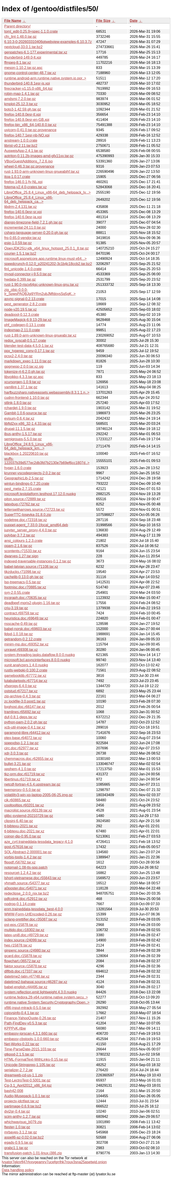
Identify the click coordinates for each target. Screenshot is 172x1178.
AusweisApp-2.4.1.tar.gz (23, 151)
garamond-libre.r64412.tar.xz (27, 733)
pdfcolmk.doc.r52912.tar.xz (25, 899)
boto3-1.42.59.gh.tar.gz (22, 109)
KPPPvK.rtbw (15, 1028)
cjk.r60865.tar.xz (17, 800)
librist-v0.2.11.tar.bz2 (20, 146)
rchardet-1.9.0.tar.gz (20, 408)
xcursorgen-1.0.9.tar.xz (22, 382)
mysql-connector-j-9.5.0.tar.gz (28, 274)
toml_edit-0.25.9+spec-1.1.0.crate (31, 31)
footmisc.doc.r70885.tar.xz (25, 587)
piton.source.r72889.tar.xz (24, 499)
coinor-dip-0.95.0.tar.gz (22, 836)
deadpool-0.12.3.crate (21, 314)
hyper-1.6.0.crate (17, 468)
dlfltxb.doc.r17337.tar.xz (23, 971)
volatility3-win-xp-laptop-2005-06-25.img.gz (38, 795)
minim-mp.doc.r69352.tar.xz (26, 644)
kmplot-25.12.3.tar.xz (21, 104)
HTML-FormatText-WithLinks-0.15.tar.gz (36, 1059)
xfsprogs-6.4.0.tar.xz (20, 686)
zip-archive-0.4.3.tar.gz (22, 696)
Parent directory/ (17, 26)
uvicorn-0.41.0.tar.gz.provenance (30, 130)
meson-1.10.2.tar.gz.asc (23, 68)
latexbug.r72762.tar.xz (21, 504)
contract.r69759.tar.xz (21, 613)
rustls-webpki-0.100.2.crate (25, 670)
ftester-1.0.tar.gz (17, 1127)
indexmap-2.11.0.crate (22, 330)
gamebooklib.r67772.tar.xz (25, 676)
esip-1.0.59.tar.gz (18, 243)
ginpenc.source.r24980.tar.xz (27, 950)
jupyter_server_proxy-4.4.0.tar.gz (30, 530)
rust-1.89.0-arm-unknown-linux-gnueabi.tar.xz (40, 335)
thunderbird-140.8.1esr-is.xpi (27, 83)
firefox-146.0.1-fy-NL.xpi (23, 182)
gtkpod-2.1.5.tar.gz (19, 1054)
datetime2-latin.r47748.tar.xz (26, 976)
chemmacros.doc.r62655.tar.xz (28, 759)
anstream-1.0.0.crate (20, 140)
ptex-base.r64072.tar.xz (23, 738)
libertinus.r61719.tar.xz (22, 779)
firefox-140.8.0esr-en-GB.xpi (26, 120)
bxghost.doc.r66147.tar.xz (24, 707)
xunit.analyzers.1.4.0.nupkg (26, 665)
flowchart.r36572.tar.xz (22, 961)
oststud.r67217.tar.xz (21, 691)
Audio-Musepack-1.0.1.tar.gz (27, 1096)
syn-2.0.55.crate (17, 592)
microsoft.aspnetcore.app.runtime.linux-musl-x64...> (45, 259)
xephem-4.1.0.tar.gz (20, 769)
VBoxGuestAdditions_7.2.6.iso (28, 161)
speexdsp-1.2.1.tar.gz (21, 743)
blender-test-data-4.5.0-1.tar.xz (28, 346)
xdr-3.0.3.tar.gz (16, 753)
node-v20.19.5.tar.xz (20, 309)
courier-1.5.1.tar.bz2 (20, 253)
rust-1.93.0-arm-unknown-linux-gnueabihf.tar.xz (41, 171)
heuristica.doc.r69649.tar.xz (26, 618)
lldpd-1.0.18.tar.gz (18, 634)
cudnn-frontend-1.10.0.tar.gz (26, 398)
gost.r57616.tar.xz (18, 847)
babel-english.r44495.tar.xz (25, 987)
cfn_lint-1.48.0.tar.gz (20, 36)
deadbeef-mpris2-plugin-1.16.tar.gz (32, 603)
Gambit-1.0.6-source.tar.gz (25, 413)
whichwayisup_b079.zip (23, 1122)
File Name (12, 21)
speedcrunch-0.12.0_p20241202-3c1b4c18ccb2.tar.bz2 (48, 264)
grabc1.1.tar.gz (16, 1148)
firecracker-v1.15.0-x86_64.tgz (28, 88)
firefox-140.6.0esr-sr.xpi (23, 212)
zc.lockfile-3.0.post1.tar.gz (24, 701)
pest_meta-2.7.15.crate (22, 489)
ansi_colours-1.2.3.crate (23, 541)
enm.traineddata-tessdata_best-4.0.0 (33, 909)
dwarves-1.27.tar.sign (21, 556)
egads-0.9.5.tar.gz (18, 1142)
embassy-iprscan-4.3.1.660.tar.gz (30, 1033)
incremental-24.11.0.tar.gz (25, 227)
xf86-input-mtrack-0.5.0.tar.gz (27, 1008)
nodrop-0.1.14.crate (20, 904)
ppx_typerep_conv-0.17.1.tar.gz (29, 351)
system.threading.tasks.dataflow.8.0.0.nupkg (39, 655)
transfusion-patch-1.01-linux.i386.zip (33, 1153)
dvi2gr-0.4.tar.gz (17, 1111)
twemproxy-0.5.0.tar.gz (22, 790)
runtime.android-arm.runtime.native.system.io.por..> (45, 78)
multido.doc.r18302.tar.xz (24, 930)
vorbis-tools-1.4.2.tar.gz (22, 857)
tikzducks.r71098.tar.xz (22, 572)
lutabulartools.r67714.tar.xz (25, 681)
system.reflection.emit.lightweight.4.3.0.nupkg (40, 992)
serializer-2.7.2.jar (18, 1070)
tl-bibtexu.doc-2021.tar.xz (24, 831)
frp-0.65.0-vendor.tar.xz (22, 238)
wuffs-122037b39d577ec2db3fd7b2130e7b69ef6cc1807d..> (46, 461)
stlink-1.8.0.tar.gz (17, 403)
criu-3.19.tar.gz (16, 608)
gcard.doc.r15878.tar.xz (23, 956)
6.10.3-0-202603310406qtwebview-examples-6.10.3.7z (48, 42)
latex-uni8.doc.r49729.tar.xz (26, 935)
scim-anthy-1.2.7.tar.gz (22, 1116)
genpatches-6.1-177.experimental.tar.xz (35, 52)
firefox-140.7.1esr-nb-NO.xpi (26, 135)
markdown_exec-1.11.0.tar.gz (27, 361)
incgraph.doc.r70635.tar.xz (25, 598)
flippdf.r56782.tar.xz (20, 862)
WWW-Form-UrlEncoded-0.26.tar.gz (33, 914)
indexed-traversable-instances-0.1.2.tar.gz (37, 561)
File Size (103, 21)
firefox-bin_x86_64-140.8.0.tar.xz (30, 125)
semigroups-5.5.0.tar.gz (23, 439)
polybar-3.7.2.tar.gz (19, 535)
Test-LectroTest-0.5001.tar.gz (27, 1080)
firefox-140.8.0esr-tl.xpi (22, 114)
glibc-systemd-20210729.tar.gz (28, 816)
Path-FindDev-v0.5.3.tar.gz (25, 1023)
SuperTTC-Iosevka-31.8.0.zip (27, 515)
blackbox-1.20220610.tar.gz (26, 453)
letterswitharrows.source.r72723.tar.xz (34, 509)
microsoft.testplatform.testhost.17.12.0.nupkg (40, 494)
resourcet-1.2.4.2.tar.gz (22, 873)
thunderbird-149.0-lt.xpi (22, 57)
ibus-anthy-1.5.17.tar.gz (23, 434)
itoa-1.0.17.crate (17, 177)
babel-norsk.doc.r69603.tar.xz (28, 629)
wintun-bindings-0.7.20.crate (26, 483)
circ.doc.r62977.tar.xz (21, 748)
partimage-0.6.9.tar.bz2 (22, 1106)
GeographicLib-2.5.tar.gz (23, 478)
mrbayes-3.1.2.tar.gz (20, 1132)
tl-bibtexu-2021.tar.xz (21, 826)
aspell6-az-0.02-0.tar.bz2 (24, 1137)
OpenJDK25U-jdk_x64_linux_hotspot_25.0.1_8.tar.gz (46, 248)
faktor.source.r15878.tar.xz (25, 966)
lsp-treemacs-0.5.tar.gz (22, 582)
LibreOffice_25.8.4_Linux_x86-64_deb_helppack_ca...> (28, 199)
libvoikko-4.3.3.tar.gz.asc (23, 377)
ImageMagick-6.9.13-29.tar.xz (28, 320)
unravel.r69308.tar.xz (21, 650)
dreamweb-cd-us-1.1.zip (23, 1075)
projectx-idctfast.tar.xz (21, 1101)
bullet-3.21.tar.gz (17, 764)
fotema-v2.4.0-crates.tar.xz (25, 187)
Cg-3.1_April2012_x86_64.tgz (28, 1085)
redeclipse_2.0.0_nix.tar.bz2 (26, 893)
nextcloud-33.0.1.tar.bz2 (23, 47)
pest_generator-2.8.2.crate (25, 304)
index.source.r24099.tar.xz (25, 940)
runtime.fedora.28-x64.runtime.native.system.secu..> (46, 997)
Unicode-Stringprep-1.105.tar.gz (29, 1065)
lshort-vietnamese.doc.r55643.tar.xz (32, 878)
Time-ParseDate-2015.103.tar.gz (30, 1049)
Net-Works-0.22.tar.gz (21, 1044)
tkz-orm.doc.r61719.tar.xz (24, 774)
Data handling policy (18, 1170)
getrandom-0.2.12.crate (22, 639)
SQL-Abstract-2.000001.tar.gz (28, 852)
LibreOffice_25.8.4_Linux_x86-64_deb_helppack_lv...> (47, 192)
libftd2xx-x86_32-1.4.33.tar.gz (27, 423)
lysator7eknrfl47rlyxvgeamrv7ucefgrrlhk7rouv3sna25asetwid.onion (54, 1162)
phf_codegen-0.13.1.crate (24, 325)
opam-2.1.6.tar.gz (18, 546)
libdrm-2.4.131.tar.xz (20, 207)
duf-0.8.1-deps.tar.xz (20, 717)
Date (134, 21)
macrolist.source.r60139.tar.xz (28, 810)
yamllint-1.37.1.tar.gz (20, 387)
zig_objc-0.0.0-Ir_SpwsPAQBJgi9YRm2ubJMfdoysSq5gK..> (40, 292)
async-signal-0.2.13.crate (24, 299)
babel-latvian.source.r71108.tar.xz (31, 567)
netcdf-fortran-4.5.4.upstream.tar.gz (32, 784)
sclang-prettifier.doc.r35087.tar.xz (30, 919)
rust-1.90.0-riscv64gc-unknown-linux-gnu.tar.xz (41, 284)
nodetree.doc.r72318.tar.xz (25, 520)
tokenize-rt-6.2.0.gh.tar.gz (24, 372)
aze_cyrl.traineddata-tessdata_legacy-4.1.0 (38, 842)
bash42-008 (13, 1091)
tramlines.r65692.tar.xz (22, 712)
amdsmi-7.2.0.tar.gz (20, 99)
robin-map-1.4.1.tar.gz (21, 94)
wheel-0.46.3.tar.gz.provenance (29, 166)
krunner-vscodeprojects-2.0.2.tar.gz (32, 473)
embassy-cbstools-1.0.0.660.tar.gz (31, 1039)
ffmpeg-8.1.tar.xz (17, 62)
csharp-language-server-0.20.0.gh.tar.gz (36, 233)
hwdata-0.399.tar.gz (20, 279)
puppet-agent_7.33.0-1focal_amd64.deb (36, 525)
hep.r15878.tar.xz (18, 945)
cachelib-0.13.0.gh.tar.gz (23, 577)
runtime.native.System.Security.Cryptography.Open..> (46, 1002)
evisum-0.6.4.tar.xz (19, 418)
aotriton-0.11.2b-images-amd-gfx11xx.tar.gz (38, 156)
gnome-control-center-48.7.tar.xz (30, 73)
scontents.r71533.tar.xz (22, 551)
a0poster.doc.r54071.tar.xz (25, 888)
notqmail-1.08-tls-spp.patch (25, 867)
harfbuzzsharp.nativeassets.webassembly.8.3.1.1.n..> (46, 392)
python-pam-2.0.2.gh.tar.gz (25, 722)
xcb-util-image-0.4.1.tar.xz (24, 727)
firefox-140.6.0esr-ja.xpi (23, 217)
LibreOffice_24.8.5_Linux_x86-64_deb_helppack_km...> (28, 446)
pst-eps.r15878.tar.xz (21, 925)
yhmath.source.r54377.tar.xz (26, 883)
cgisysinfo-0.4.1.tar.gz (21, 1013)
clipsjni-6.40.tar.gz (18, 821)
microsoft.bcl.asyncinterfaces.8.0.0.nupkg (37, 660)
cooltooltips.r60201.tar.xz (24, 805)
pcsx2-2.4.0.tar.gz (18, 356)
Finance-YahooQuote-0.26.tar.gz (30, 1018)
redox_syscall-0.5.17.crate (25, 340)
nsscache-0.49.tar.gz (20, 624)
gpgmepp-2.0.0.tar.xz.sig (23, 366)
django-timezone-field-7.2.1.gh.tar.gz (33, 222)
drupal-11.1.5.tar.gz (19, 429)
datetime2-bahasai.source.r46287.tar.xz (35, 982)
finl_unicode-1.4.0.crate (22, 269)
